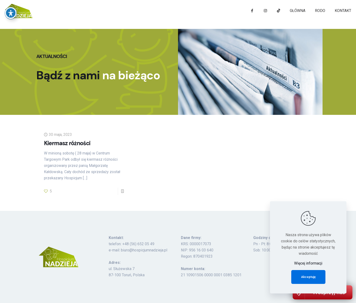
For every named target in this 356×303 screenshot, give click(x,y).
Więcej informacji (308, 263)
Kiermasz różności (67, 143)
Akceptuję (308, 277)
